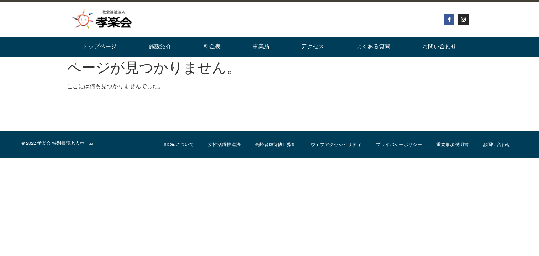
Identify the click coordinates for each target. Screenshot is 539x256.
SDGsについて (179, 144)
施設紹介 (160, 46)
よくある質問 (373, 46)
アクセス (312, 46)
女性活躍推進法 (224, 144)
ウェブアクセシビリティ (336, 144)
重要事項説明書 (452, 144)
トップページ (100, 46)
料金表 (212, 46)
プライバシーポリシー (399, 144)
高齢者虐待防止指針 (275, 144)
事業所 (261, 46)
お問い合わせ (439, 46)
